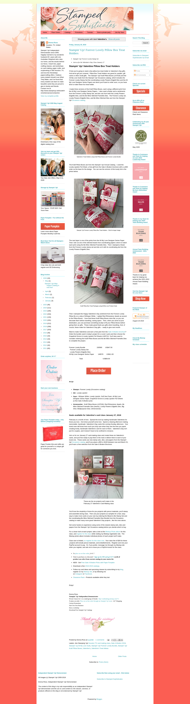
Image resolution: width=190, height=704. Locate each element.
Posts (137, 71)
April (47, 291)
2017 (45, 329)
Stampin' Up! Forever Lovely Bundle (104, 646)
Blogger (99, 699)
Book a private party (104, 32)
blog (121, 569)
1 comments (99, 640)
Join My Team (119, 32)
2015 (45, 336)
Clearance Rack (79, 577)
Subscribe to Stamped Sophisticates (110, 679)
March (47, 294)
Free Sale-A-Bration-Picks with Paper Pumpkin (98, 562)
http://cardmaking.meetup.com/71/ (109, 599)
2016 (45, 333)
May (47, 281)
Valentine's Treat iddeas (99, 648)
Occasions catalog (78, 100)
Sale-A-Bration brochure (116, 332)
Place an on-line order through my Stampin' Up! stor (95, 601)
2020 (45, 320)
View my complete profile (49, 96)
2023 (45, 311)
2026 (45, 278)
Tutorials (90, 32)
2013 (45, 342)
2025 (45, 305)
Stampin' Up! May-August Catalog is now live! (52, 285)
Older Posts (122, 656)
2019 (45, 323)
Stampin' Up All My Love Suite (80, 646)
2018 (45, 326)
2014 (45, 339)
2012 (45, 345)
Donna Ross (53, 43)
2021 (45, 317)
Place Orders (55, 32)
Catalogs (67, 32)
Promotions (79, 32)
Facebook (88, 574)
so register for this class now (94, 541)
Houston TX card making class (99, 643)
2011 (45, 348)
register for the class (84, 534)
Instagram (79, 574)
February (48, 297)
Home (45, 32)
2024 (45, 308)
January (48, 301)
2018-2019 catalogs (92, 566)
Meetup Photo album (112, 532)
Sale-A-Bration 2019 (118, 643)
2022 (45, 314)
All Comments (140, 75)
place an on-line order (82, 553)
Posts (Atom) (103, 662)
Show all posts (114, 39)
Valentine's (87, 648)
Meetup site (88, 572)
